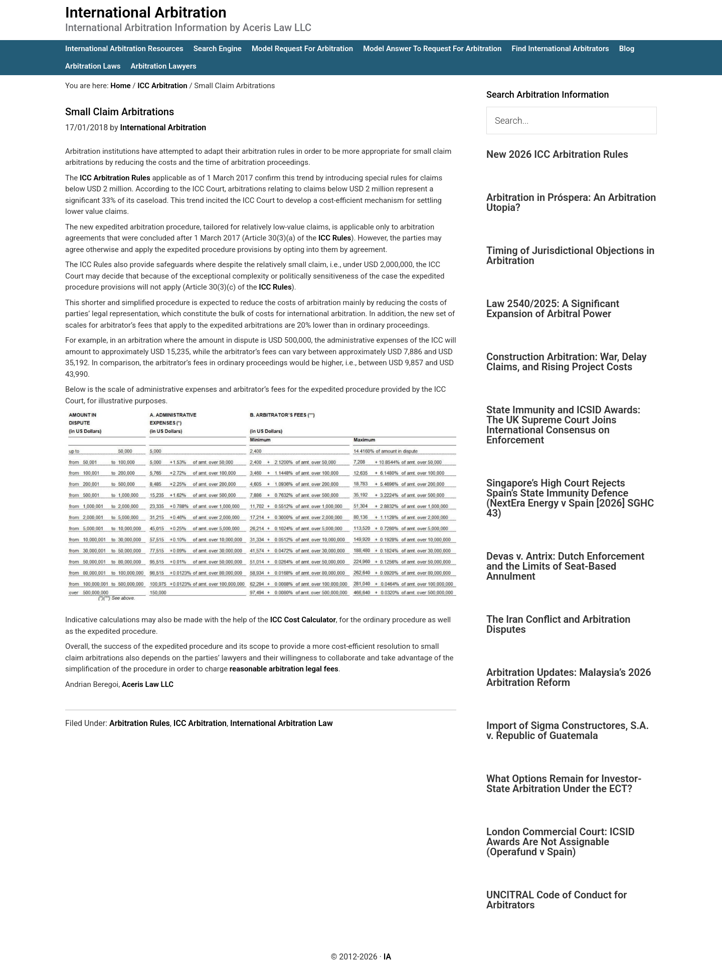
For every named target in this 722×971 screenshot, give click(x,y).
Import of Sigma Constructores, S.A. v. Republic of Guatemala (567, 730)
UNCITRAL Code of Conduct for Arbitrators (556, 900)
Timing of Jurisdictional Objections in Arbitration (570, 256)
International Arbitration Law (281, 723)
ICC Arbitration (200, 723)
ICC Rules (334, 237)
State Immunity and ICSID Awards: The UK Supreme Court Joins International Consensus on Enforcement (563, 425)
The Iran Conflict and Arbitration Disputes (558, 624)
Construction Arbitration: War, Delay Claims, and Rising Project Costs (566, 362)
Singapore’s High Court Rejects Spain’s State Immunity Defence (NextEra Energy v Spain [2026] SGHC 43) (570, 498)
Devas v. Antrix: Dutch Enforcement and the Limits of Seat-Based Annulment (565, 566)
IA (387, 956)
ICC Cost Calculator (303, 619)
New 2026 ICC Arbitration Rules (557, 154)
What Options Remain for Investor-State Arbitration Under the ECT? (564, 784)
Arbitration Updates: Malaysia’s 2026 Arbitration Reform (568, 677)
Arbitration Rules (139, 723)
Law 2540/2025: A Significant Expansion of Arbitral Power (552, 309)
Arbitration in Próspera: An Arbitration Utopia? (571, 202)
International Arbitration (146, 12)
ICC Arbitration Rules (115, 177)
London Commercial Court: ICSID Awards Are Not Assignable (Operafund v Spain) (560, 842)
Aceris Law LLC (147, 684)
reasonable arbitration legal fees (284, 668)
